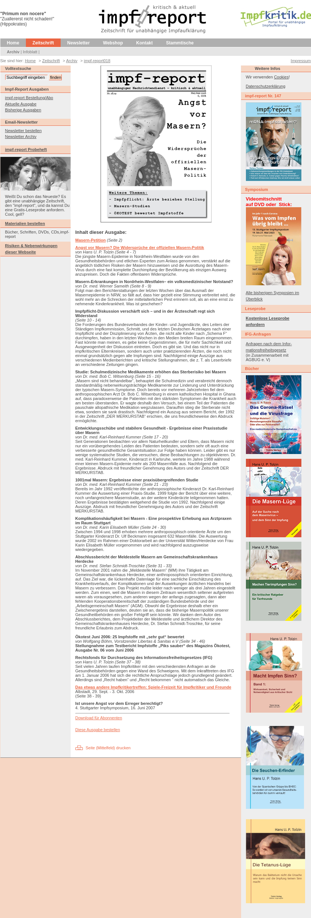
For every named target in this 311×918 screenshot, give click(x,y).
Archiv (13, 52)
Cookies (281, 77)
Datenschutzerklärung (265, 86)
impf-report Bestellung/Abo (29, 97)
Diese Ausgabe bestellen (97, 729)
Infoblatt (30, 52)
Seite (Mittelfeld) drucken (108, 748)
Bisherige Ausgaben (23, 110)
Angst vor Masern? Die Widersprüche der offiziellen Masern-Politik (139, 247)
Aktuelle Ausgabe (21, 104)
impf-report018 (97, 60)
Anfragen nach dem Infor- (269, 344)
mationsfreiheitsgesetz (266, 350)
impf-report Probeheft (26, 149)
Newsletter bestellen (23, 130)
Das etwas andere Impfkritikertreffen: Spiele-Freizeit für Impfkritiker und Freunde (153, 687)
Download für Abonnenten (98, 718)
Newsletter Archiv (21, 136)
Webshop (113, 43)
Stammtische (180, 43)
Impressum (301, 60)
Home (13, 43)
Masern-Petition (90, 240)
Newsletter (78, 43)
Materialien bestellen (25, 223)
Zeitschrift (43, 43)
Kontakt (144, 43)
